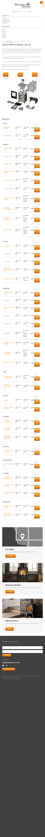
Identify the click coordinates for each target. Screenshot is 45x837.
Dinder (3, 28)
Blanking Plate (6, 502)
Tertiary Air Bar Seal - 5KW (8, 180)
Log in (25, 11)
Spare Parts (16, 41)
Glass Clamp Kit (7, 333)
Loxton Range (22, 41)
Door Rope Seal (7, 245)
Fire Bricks (5, 144)
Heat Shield (6, 473)
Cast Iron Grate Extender (8, 188)
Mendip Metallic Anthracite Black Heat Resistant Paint (8, 437)
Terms (4, 678)
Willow (3, 33)
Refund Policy (8, 678)
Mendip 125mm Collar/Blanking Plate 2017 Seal (9, 270)
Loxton (3, 31)
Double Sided (4, 36)
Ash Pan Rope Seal (7, 135)
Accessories (6, 416)
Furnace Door (6, 288)
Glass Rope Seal (7, 261)
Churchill (4, 32)
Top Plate (5, 395)
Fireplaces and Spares (6, 21)
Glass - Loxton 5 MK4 (8, 323)
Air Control (6, 446)
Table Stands (4, 37)
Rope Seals (5, 241)
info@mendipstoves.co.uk (10, 662)
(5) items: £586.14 (18, 11)
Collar (4, 371)
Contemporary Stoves (5, 20)
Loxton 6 (28, 41)
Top (2, 41)
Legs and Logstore (7, 460)
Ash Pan (5, 123)
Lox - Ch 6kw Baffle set (8, 156)
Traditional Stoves (5, 19)
